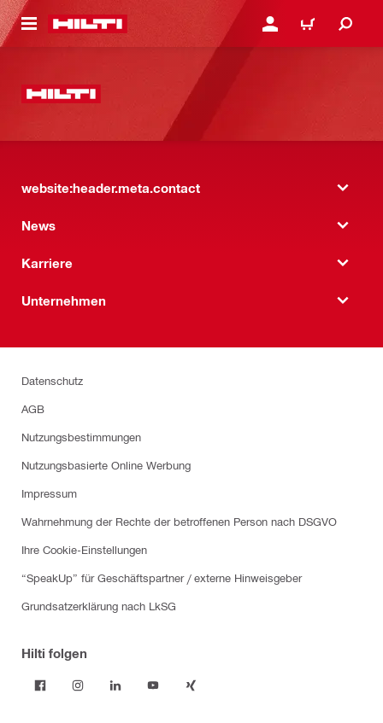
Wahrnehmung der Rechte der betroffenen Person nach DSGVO (179, 521)
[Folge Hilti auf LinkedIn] (115, 685)
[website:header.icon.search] (345, 24)
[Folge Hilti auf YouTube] (153, 685)
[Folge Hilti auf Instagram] (78, 685)
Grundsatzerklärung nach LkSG (98, 605)
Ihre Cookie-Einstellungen (84, 549)
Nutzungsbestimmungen (81, 436)
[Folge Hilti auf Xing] (190, 685)
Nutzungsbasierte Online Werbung (106, 464)
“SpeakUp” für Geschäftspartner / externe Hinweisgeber (161, 577)
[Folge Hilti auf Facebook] (40, 685)
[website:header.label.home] (87, 24)
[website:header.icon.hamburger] (29, 24)
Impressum (49, 493)
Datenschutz (52, 380)
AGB (32, 408)
